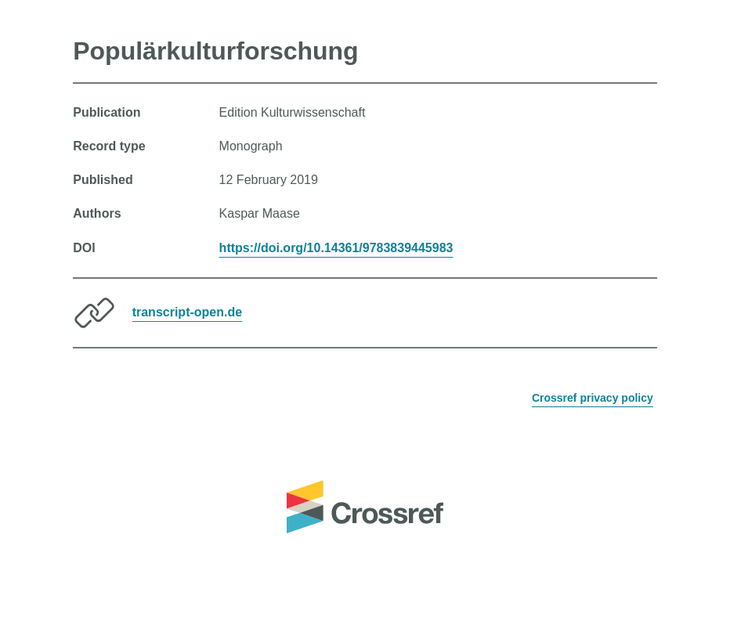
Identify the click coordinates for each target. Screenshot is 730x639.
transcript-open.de (187, 312)
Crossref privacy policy (592, 398)
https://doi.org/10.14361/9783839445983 (336, 248)
